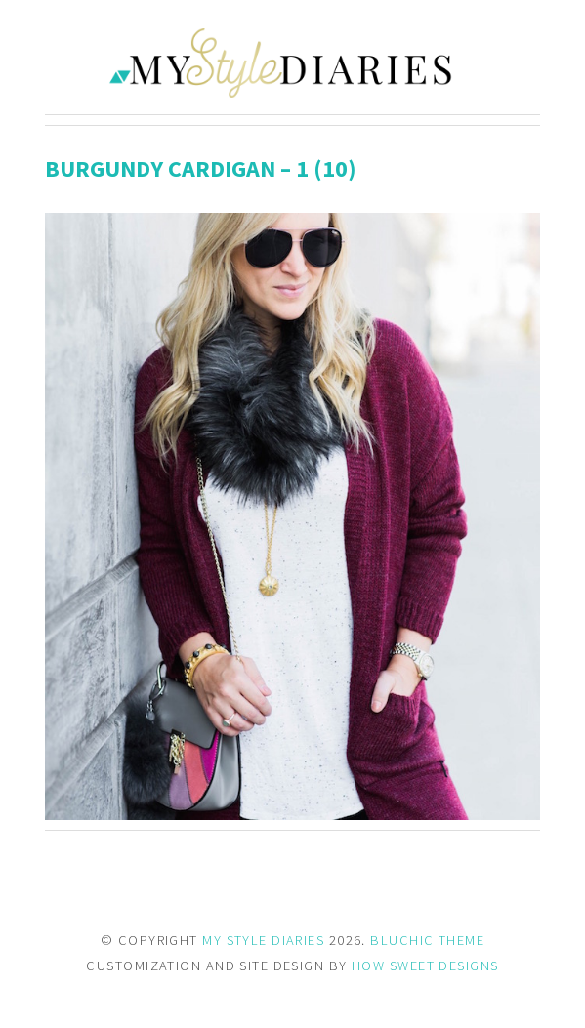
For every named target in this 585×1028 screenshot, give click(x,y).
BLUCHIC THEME (427, 940)
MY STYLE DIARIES (263, 940)
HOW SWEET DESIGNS (425, 965)
